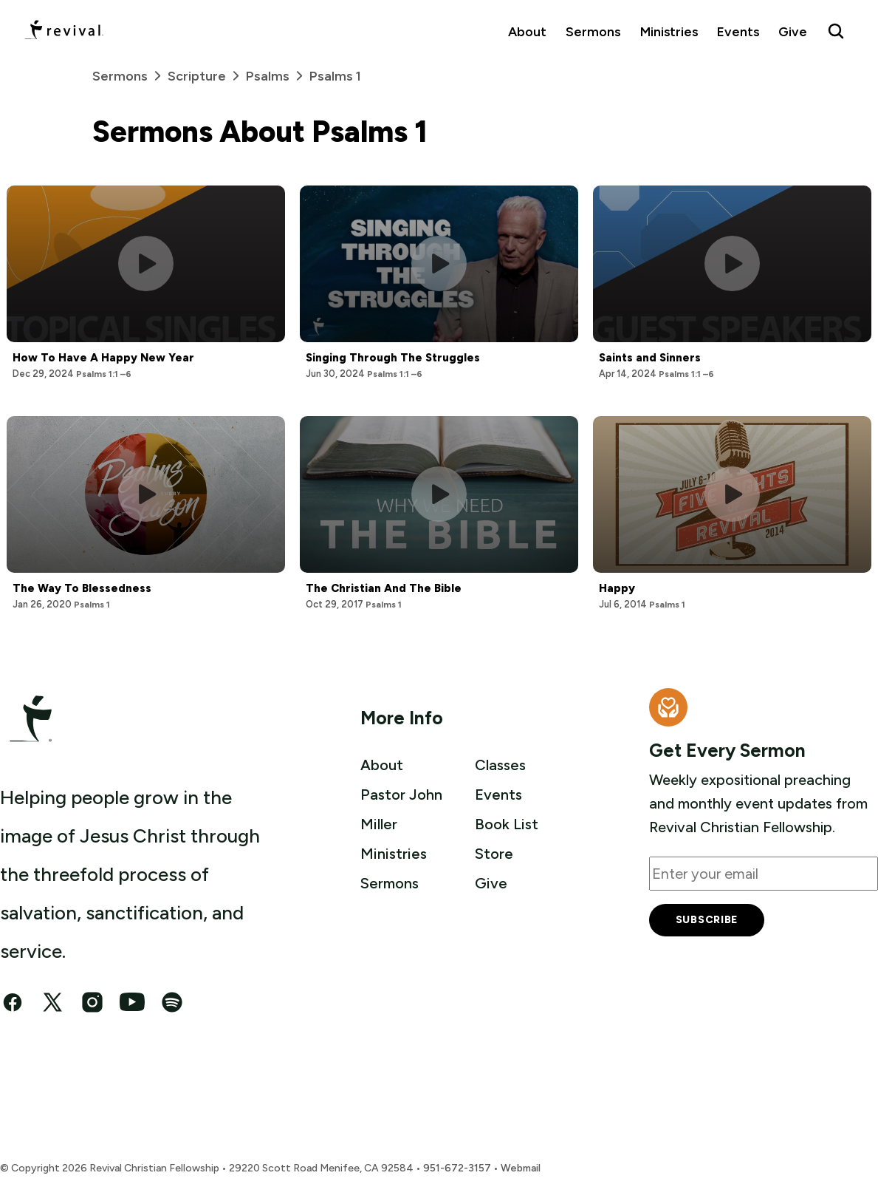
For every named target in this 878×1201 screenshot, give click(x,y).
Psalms (277, 76)
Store (494, 854)
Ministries (669, 31)
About (527, 31)
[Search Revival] (836, 31)
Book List (506, 824)
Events (738, 31)
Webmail (521, 1168)
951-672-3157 (457, 1168)
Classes (500, 765)
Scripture (207, 76)
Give (792, 31)
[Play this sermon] (146, 263)
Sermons (593, 31)
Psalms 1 (335, 76)
